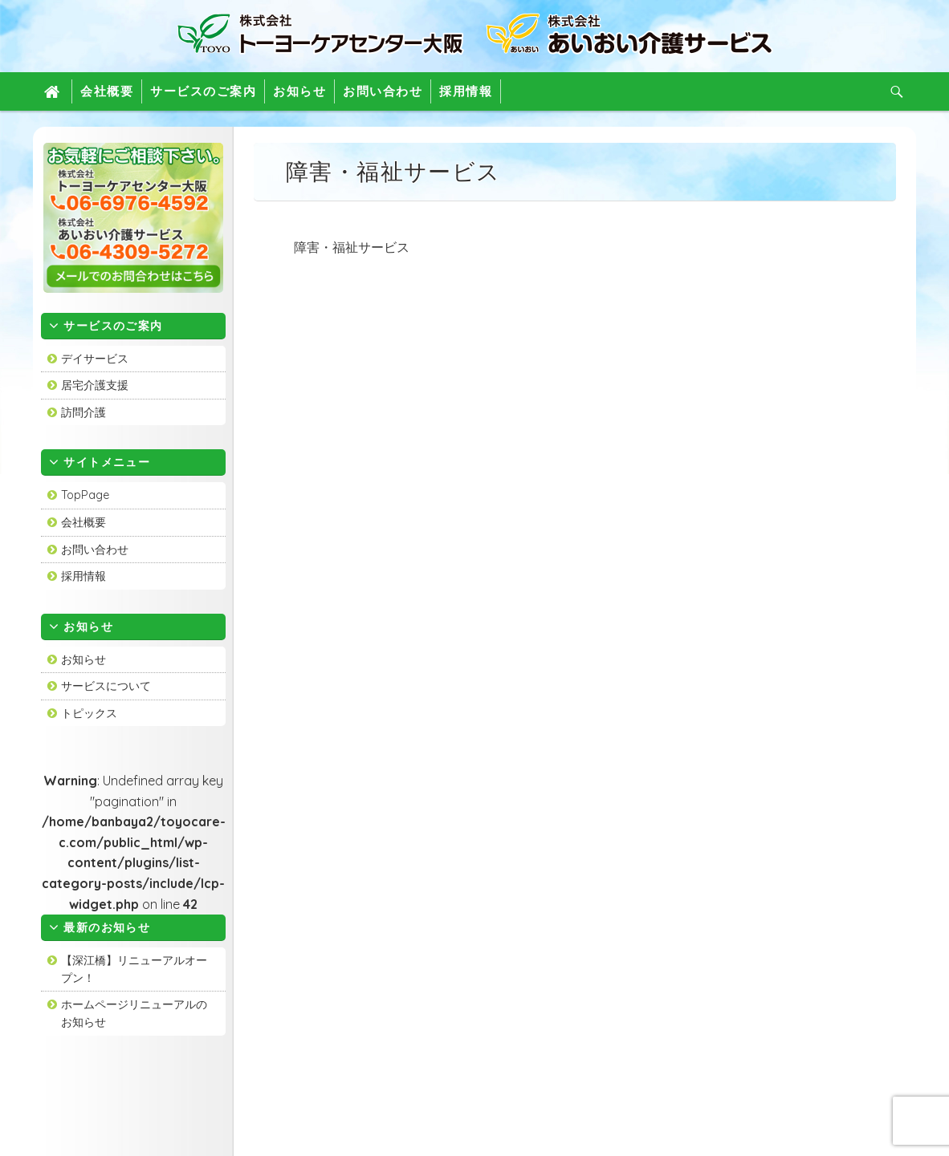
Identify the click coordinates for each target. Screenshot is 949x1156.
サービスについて (106, 686)
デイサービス (94, 358)
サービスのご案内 (203, 91)
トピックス (89, 713)
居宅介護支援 (94, 385)
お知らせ (299, 91)
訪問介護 (83, 412)
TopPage (85, 495)
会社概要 (106, 91)
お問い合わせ (382, 91)
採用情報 (465, 91)
